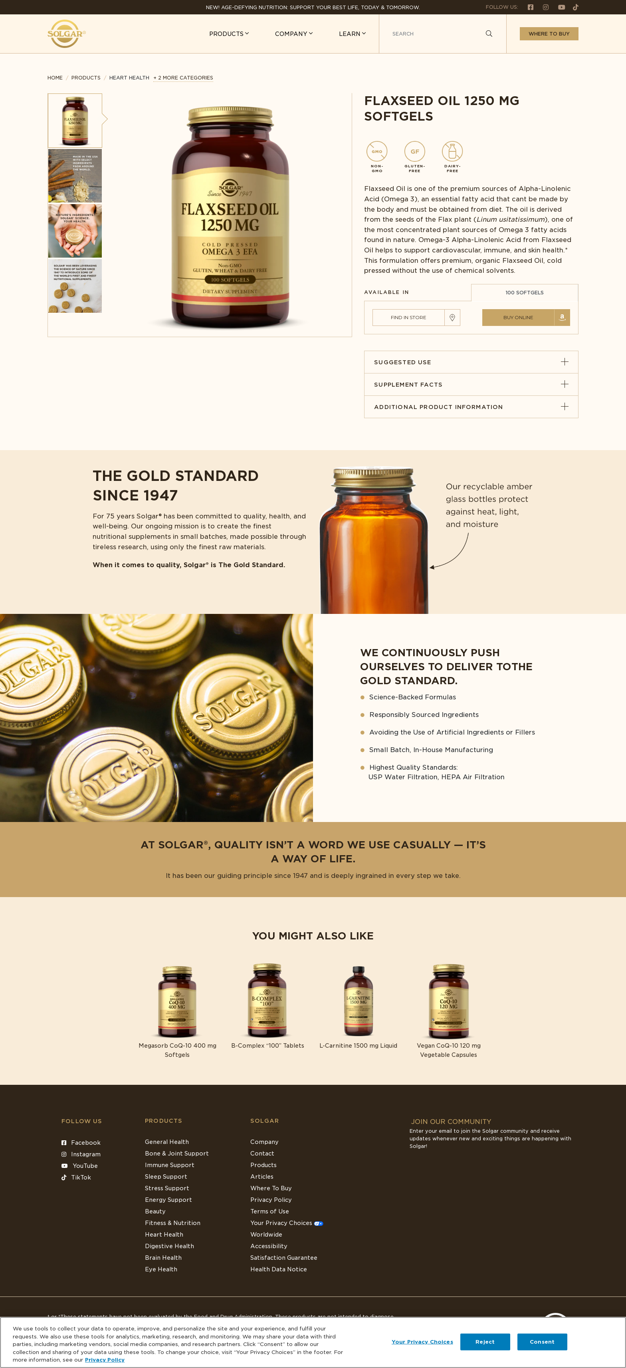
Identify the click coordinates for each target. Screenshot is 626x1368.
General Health (167, 1142)
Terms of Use (269, 1211)
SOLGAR (264, 1121)
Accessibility (268, 1246)
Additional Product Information (471, 407)
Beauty (155, 1211)
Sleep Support (166, 1176)
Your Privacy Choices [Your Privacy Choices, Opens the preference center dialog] (422, 1342)
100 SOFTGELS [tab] (524, 293)
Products (86, 78)
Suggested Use (471, 362)
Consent (542, 1342)
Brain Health (163, 1258)
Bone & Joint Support (177, 1153)
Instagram (81, 1154)
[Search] (489, 34)
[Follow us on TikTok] (572, 7)
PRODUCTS (227, 34)
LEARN (350, 34)
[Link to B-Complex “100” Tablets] (267, 1006)
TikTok (76, 1177)
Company (264, 1142)
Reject (485, 1342)
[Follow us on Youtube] (558, 7)
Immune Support (169, 1165)
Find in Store (408, 317)
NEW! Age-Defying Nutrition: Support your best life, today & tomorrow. (313, 7)
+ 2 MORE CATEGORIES (183, 78)
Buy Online (518, 317)
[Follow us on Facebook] (527, 7)
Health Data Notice (278, 1269)
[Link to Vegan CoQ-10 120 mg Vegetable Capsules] (449, 1010)
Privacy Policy (271, 1200)
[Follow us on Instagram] (542, 7)
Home (55, 78)
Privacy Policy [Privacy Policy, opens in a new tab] (105, 1360)
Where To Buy (271, 1188)
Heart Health (164, 1234)
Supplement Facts (471, 384)
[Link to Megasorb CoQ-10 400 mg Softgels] (177, 1010)
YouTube (79, 1166)
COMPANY (292, 34)
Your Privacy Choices (286, 1223)
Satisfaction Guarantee (283, 1258)
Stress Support (167, 1188)
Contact (262, 1153)
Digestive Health (169, 1246)
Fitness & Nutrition (172, 1223)
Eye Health (161, 1269)
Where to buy (549, 34)
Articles (261, 1176)
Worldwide (266, 1234)
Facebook (81, 1143)
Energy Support (168, 1200)
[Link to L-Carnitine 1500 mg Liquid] (358, 1006)
